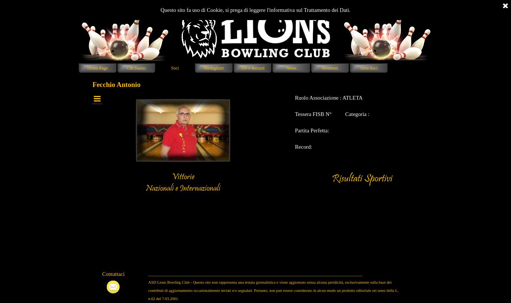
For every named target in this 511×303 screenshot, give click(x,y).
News (291, 68)
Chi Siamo (136, 68)
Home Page (97, 68)
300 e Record (252, 68)
